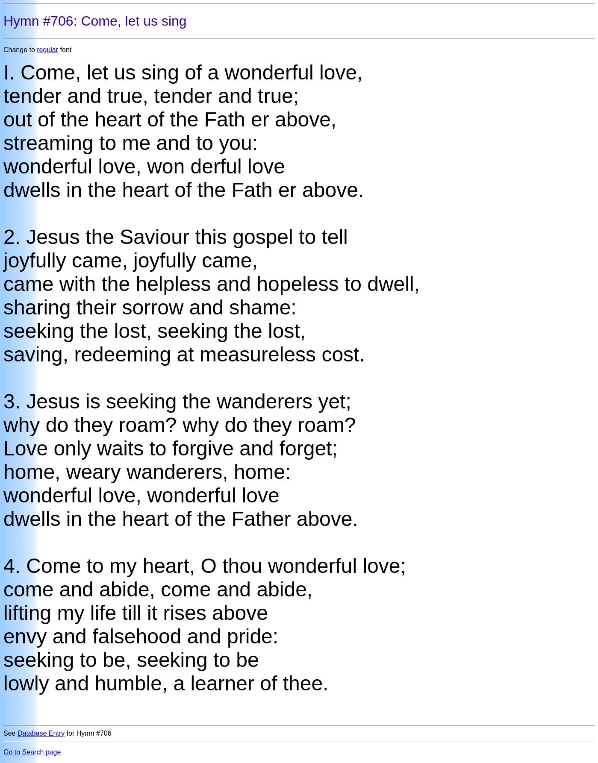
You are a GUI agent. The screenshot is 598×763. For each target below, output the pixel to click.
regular (47, 49)
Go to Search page (32, 752)
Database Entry (41, 733)
